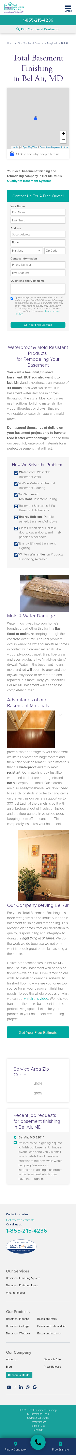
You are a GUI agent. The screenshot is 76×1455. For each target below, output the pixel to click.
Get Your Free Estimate (38, 1032)
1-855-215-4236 (26, 1230)
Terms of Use (52, 311)
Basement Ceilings (17, 1326)
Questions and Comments (28, 280)
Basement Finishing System (23, 1278)
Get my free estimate (20, 1220)
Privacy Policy (38, 1422)
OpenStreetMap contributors (54, 147)
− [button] (63, 140)
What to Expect (15, 1292)
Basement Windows (18, 1333)
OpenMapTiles (29, 147)
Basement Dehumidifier (51, 1326)
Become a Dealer (19, 1375)
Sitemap (38, 1429)
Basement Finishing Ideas (22, 1285)
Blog (9, 1366)
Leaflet (15, 147)
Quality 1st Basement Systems (29, 180)
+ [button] (63, 134)
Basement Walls (47, 1319)
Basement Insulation (49, 1333)
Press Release (52, 1366)
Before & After (53, 1359)
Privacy (19, 314)
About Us (12, 1359)
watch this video (36, 998)
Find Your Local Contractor (38, 29)
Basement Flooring (17, 1319)
